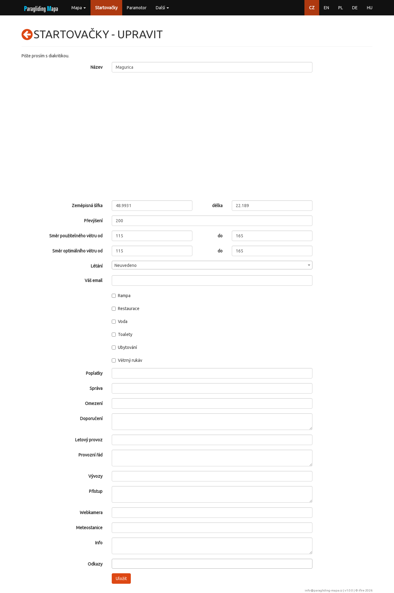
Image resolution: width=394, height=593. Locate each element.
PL (340, 7)
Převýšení (93, 220)
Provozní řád (90, 454)
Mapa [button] (78, 7)
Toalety (122, 334)
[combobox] (212, 265)
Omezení (94, 403)
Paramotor (137, 7)
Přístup (96, 491)
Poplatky (94, 373)
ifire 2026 (365, 590)
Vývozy (95, 476)
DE (355, 7)
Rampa (121, 295)
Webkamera (91, 512)
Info (99, 542)
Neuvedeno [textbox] (126, 265)
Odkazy (95, 564)
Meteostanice (89, 527)
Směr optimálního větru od (77, 250)
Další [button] (162, 7)
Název (96, 67)
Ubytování (124, 347)
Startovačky (106, 7)
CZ (312, 7)
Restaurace (125, 308)
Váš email (94, 280)
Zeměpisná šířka (87, 205)
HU (369, 7)
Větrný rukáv (127, 360)
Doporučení (91, 418)
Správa (96, 388)
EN (326, 7)
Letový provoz (89, 439)
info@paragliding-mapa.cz (324, 590)
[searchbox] (115, 563)
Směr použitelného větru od (76, 235)
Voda (119, 321)
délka (217, 205)
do (220, 235)
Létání (97, 266)
